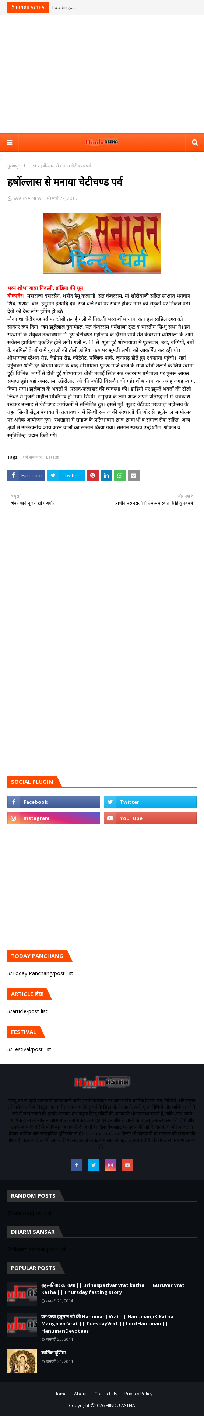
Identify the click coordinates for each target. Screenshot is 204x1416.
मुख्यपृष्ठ (13, 166)
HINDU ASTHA (120, 1405)
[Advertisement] (102, 74)
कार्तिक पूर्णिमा (53, 1352)
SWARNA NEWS (28, 198)
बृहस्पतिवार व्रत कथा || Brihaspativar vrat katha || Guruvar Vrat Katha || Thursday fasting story (112, 1289)
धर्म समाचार (32, 457)
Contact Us (105, 1394)
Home (60, 1394)
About (80, 1394)
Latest (30, 166)
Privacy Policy (138, 1394)
